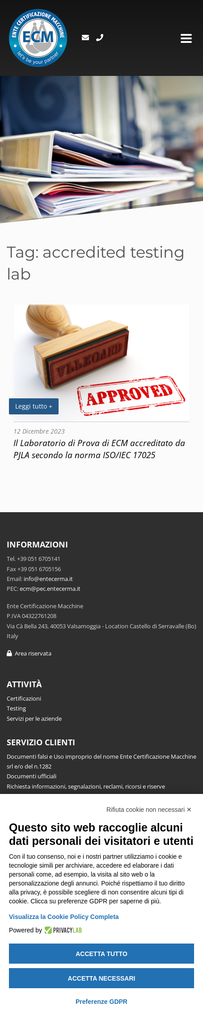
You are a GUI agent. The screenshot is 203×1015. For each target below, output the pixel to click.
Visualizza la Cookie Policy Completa (64, 916)
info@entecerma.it (48, 579)
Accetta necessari (101, 978)
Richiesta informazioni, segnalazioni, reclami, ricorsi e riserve (86, 786)
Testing (16, 708)
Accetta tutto (101, 953)
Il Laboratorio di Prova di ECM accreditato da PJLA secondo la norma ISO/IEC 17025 (99, 449)
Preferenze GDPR (101, 1001)
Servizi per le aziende (34, 718)
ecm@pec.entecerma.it (50, 589)
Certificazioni (24, 698)
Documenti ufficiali (31, 776)
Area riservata (29, 653)
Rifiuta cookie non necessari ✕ (149, 809)
